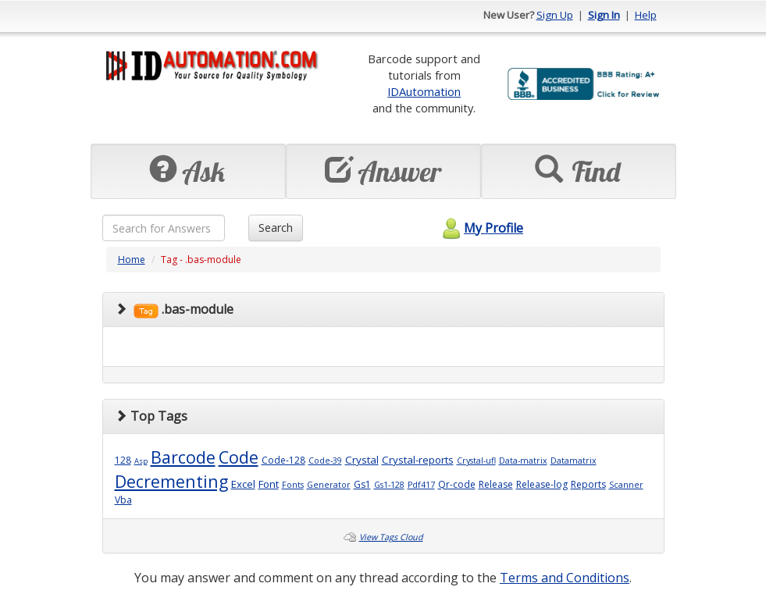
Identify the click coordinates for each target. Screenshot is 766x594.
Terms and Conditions (564, 577)
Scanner (626, 484)
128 (123, 460)
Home (131, 259)
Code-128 (283, 460)
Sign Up (554, 15)
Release (496, 484)
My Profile (480, 228)
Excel (243, 484)
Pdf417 (421, 484)
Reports (588, 484)
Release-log (542, 484)
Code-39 (325, 460)
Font (268, 484)
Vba (123, 500)
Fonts (293, 484)
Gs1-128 (389, 484)
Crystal (362, 460)
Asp (141, 461)
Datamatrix (573, 460)
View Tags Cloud (391, 537)
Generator (329, 484)
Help (646, 15)
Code (238, 457)
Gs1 (362, 484)
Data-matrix (523, 460)
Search (275, 227)
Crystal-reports (418, 460)
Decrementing (171, 481)
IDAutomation (424, 91)
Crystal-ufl (476, 460)
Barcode (183, 457)
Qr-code (457, 484)
